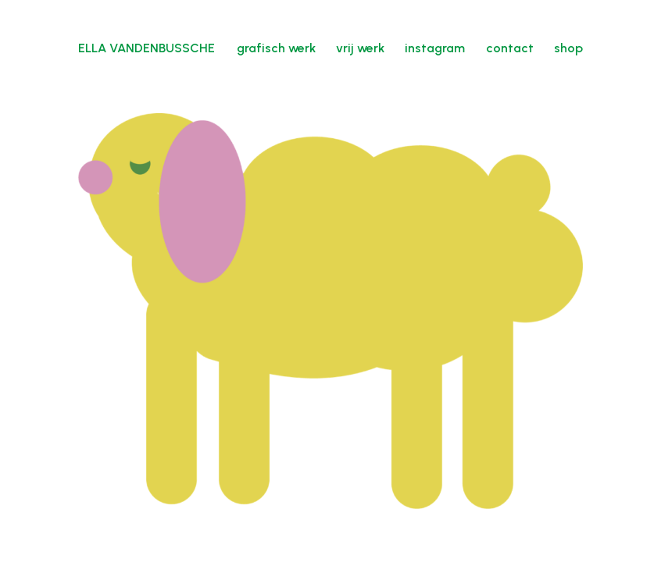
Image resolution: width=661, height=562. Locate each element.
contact (510, 48)
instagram (435, 48)
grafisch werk (276, 48)
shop (568, 48)
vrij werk (360, 48)
